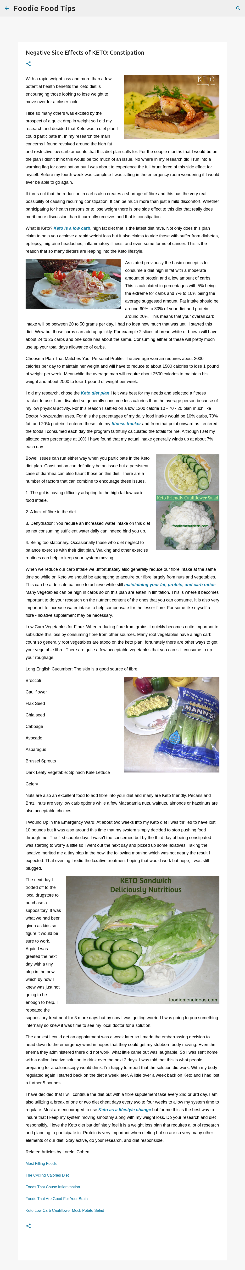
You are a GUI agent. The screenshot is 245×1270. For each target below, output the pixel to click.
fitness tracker (126, 423)
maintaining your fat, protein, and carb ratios (170, 584)
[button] (28, 64)
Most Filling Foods (41, 1163)
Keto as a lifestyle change (124, 1109)
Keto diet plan (95, 393)
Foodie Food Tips (44, 8)
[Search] (82, 8)
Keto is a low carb (72, 228)
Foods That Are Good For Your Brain (57, 1199)
